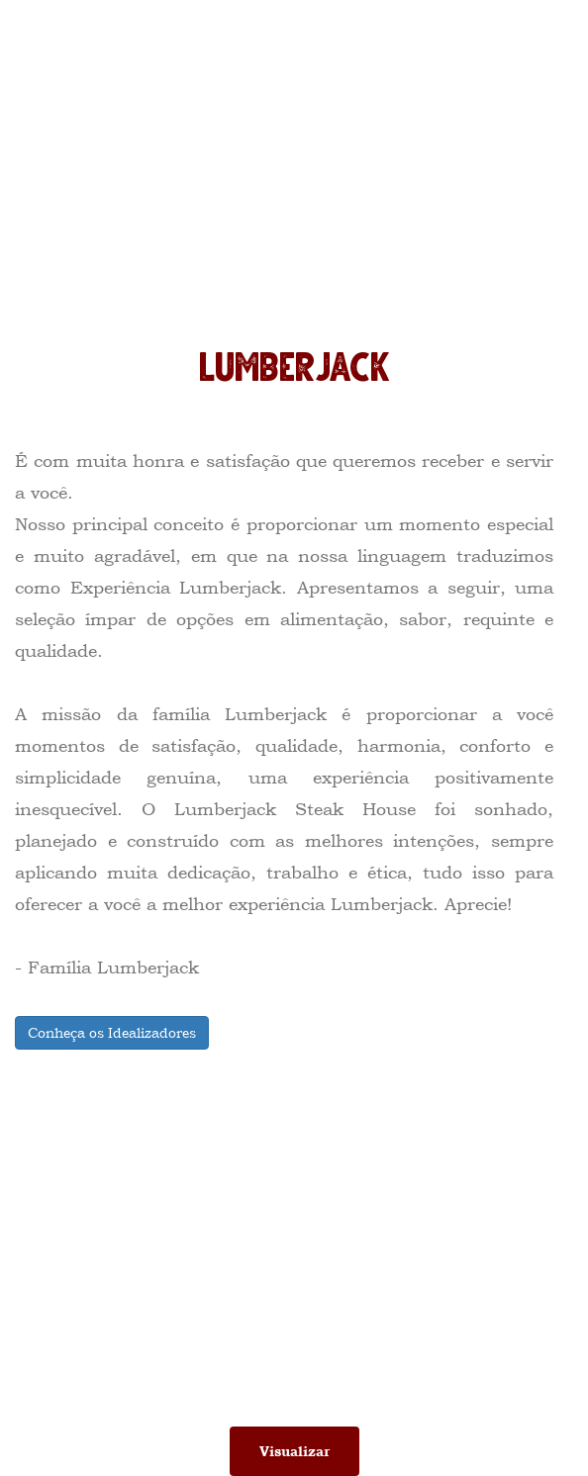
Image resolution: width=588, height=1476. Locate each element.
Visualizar (294, 1451)
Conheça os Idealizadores (112, 1033)
